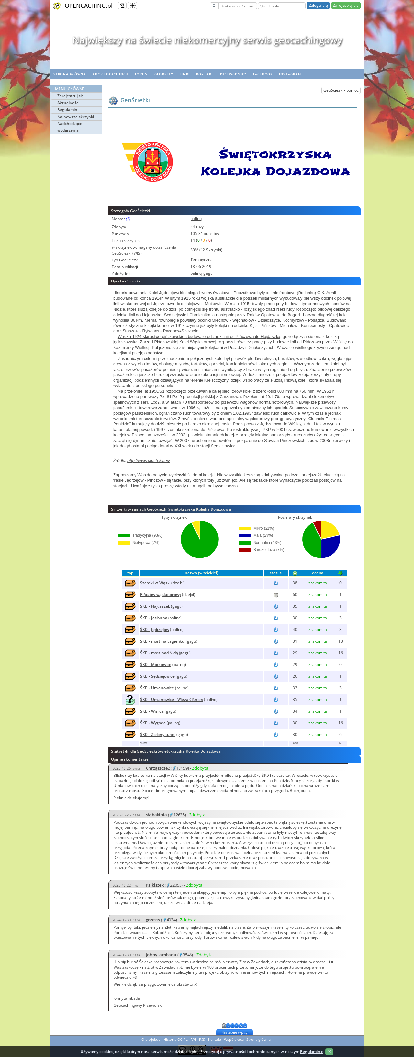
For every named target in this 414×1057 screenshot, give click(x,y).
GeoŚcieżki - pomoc (341, 90)
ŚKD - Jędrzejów (154, 629)
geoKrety (163, 74)
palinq (196, 218)
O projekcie (150, 1039)
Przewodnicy (233, 74)
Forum (141, 74)
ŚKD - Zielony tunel (157, 734)
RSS (202, 1039)
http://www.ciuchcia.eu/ (148, 460)
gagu (207, 273)
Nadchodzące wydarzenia (69, 127)
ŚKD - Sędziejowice (157, 676)
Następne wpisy (234, 1032)
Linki (185, 74)
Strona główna (69, 74)
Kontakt (204, 74)
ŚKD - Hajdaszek (155, 606)
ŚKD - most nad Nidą (159, 653)
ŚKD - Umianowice (157, 688)
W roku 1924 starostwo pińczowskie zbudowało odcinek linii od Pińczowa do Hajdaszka (199, 336)
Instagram (290, 74)
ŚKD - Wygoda (153, 723)
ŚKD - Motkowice (155, 664)
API (193, 1039)
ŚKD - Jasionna (153, 618)
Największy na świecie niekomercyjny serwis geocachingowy (207, 39)
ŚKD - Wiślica (152, 711)
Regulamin (67, 109)
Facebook (263, 74)
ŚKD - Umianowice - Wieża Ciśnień (171, 699)
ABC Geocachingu (110, 74)
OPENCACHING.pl (89, 5)
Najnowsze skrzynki (75, 117)
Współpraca (234, 1039)
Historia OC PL (175, 1039)
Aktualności (68, 103)
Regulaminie (311, 1051)
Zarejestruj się (346, 5)
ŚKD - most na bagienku (162, 641)
